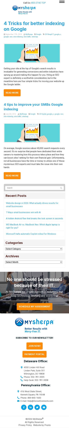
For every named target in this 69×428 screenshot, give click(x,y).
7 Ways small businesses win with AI (23, 212)
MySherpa (29, 34)
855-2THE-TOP (38, 3)
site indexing (18, 37)
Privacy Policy (25, 425)
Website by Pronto (42, 425)
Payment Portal (34, 354)
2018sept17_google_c (53, 34)
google (6, 37)
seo (11, 37)
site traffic (27, 37)
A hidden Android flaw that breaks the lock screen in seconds (34, 218)
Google (38, 34)
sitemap (35, 37)
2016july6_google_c (46, 114)
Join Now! (34, 346)
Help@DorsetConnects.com (40, 401)
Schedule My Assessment (34, 306)
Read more (12, 92)
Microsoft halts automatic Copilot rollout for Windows (31, 234)
